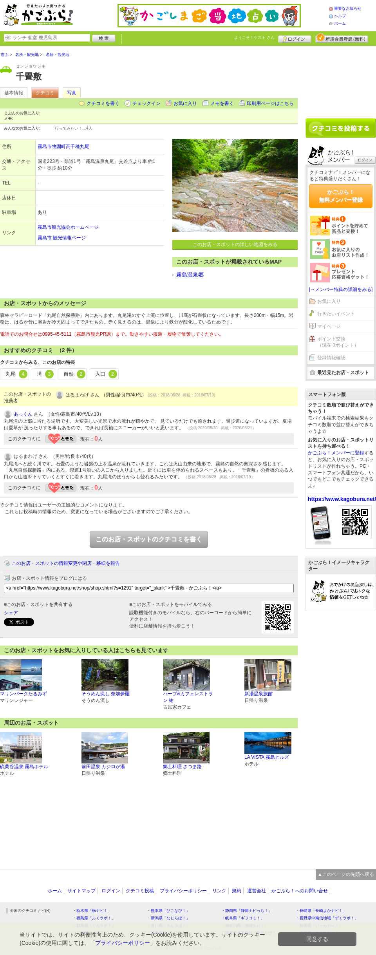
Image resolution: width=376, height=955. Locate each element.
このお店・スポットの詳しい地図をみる (235, 244)
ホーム (340, 23)
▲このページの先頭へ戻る (346, 874)
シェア (11, 612)
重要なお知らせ (348, 8)
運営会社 (256, 891)
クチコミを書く (103, 103)
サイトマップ (81, 891)
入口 (106, 374)
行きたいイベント (336, 314)
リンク (219, 891)
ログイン (294, 38)
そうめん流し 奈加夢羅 (105, 693)
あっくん (23, 414)
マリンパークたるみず (23, 693)
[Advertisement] (341, 79)
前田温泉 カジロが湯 (103, 766)
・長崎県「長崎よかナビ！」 (321, 910)
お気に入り (185, 103)
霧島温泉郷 (190, 274)
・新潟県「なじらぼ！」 (168, 918)
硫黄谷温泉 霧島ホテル (24, 766)
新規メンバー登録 (341, 38)
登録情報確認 (331, 357)
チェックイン (146, 103)
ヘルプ (340, 16)
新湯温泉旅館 (258, 693)
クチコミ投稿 (140, 891)
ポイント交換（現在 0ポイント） (338, 342)
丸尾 (16, 374)
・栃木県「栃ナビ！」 (92, 910)
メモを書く (222, 103)
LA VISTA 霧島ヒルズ (266, 757)
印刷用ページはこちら (270, 103)
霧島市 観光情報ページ (62, 238)
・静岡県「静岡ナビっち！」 (246, 910)
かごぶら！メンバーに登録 (336, 453)
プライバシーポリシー (183, 891)
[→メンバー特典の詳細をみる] (341, 289)
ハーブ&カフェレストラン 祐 (188, 697)
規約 (236, 891)
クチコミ (45, 93)
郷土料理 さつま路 (182, 766)
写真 (71, 93)
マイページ (329, 326)
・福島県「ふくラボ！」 (94, 918)
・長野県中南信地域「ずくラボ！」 (327, 918)
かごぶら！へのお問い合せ (299, 891)
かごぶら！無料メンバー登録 (341, 196)
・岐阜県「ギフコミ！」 (242, 918)
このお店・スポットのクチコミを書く (149, 539)
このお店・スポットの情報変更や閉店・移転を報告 (66, 563)
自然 (74, 374)
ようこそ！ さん (254, 37)
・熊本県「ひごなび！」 (168, 910)
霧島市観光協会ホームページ (68, 227)
